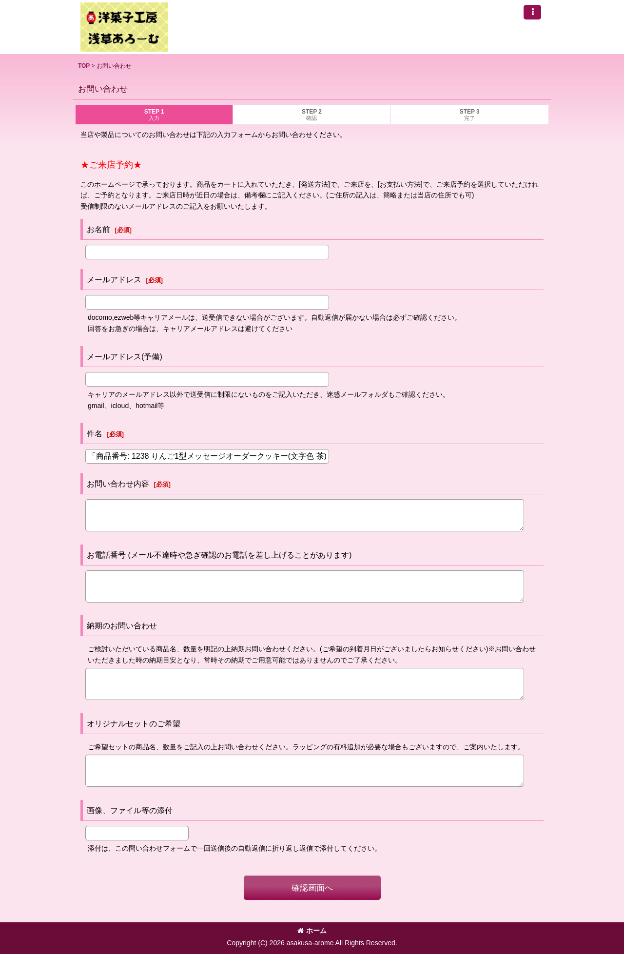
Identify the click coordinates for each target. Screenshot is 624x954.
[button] (532, 12)
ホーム (312, 931)
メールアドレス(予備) (124, 356)
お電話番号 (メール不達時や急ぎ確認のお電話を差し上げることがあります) (219, 554)
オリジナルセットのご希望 (133, 723)
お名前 (98, 229)
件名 (94, 433)
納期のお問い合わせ (122, 625)
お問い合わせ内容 (118, 483)
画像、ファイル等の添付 (130, 810)
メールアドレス (114, 279)
